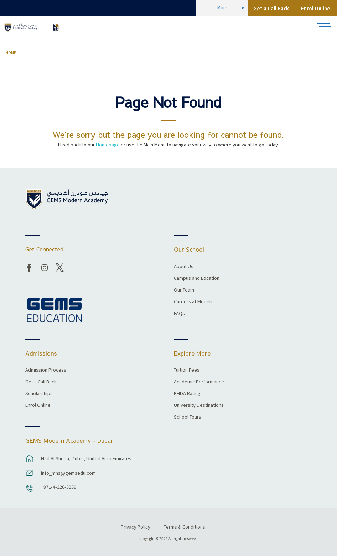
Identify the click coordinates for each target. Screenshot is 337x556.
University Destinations (199, 405)
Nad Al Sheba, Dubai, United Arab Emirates (86, 458)
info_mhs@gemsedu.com (68, 473)
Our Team (184, 290)
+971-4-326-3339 (58, 486)
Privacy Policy (135, 526)
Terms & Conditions (184, 526)
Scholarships (39, 394)
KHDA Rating (187, 394)
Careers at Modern (194, 302)
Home (11, 52)
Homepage (108, 144)
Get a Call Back (271, 8)
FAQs (179, 313)
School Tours (187, 417)
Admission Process (45, 370)
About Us (183, 266)
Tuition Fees (186, 370)
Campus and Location (196, 278)
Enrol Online (315, 8)
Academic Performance (199, 382)
